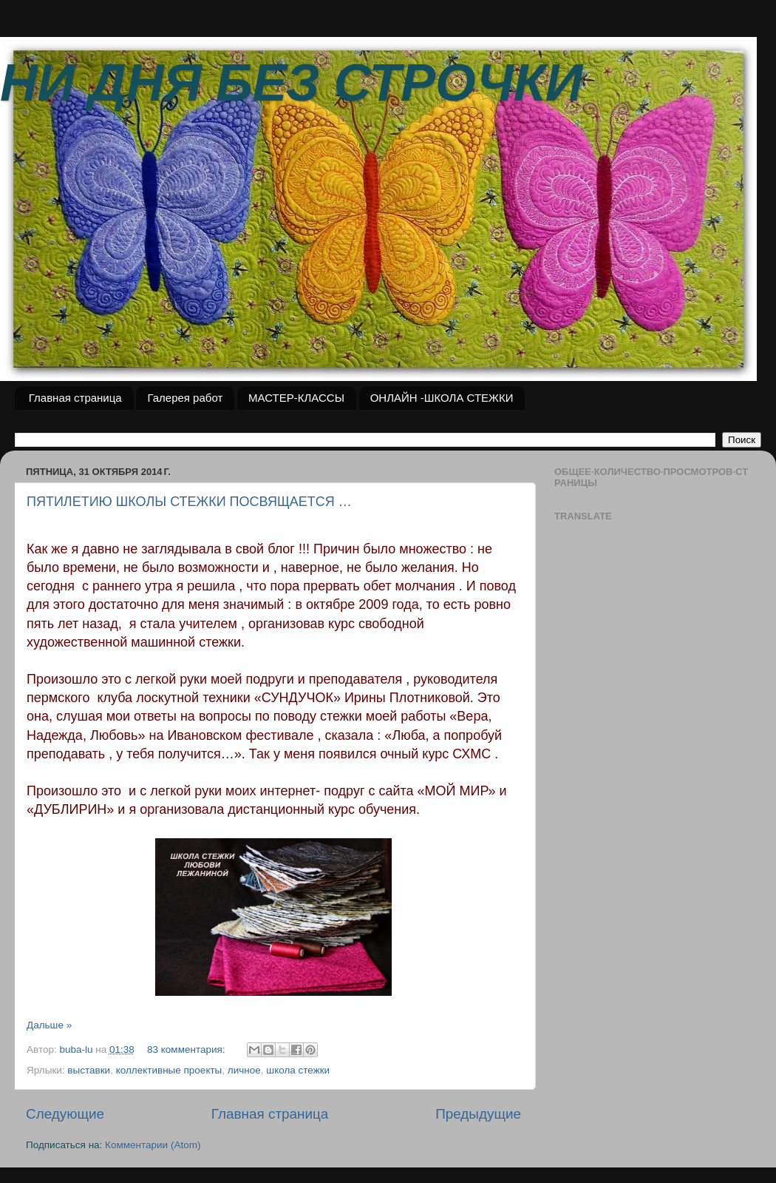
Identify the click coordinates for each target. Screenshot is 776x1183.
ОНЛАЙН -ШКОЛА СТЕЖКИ (442, 397)
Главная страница (75, 397)
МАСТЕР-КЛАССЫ (296, 397)
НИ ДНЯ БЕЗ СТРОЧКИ (291, 83)
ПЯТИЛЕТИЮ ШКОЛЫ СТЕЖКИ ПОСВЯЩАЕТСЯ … (189, 501)
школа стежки (298, 1070)
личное (244, 1070)
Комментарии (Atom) (152, 1144)
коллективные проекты (169, 1070)
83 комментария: (187, 1049)
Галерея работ (184, 397)
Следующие (65, 1114)
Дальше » (49, 1025)
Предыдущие (478, 1114)
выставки (88, 1070)
